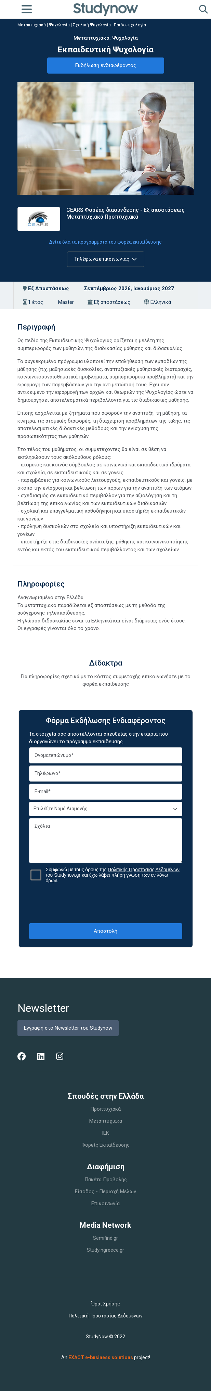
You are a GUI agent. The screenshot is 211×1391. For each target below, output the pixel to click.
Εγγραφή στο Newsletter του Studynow (68, 1028)
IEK (105, 1133)
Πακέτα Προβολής (105, 1179)
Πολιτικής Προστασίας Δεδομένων (144, 869)
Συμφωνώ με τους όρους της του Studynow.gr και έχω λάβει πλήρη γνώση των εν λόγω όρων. (113, 875)
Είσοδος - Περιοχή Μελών (105, 1191)
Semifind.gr (105, 1238)
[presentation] (106, 903)
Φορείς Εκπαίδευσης (105, 1145)
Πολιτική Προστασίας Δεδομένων (106, 1315)
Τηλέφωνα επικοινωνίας (105, 259)
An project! (105, 1357)
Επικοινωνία (105, 1203)
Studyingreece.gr (105, 1250)
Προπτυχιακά (105, 1109)
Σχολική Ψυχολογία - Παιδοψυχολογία (109, 25)
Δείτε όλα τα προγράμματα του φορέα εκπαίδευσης (105, 242)
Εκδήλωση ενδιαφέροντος (105, 65)
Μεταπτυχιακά (31, 25)
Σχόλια (105, 840)
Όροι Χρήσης (105, 1303)
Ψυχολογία (59, 25)
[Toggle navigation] (26, 9)
